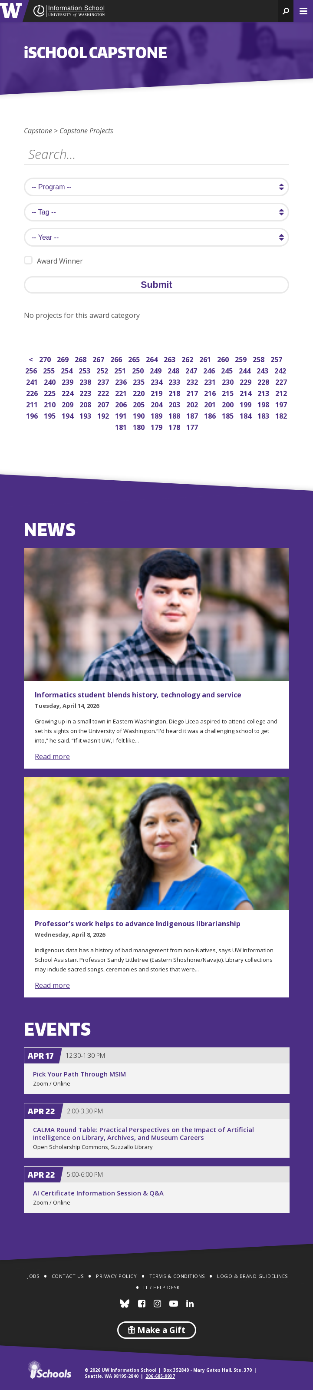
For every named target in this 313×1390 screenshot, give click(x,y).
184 (246, 415)
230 (228, 381)
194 (68, 415)
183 (264, 415)
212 (282, 392)
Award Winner (53, 261)
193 (86, 415)
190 (139, 415)
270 (46, 358)
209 (68, 403)
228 (264, 381)
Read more (52, 756)
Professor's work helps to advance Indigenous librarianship (138, 923)
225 (50, 392)
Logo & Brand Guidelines (252, 1276)
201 (211, 403)
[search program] (156, 187)
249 (156, 370)
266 (117, 358)
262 (188, 358)
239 (68, 381)
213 (264, 392)
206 (122, 403)
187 (193, 415)
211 (33, 403)
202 (193, 403)
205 (139, 403)
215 (228, 392)
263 (170, 358)
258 (259, 358)
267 (99, 358)
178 (175, 426)
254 (67, 370)
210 (50, 403)
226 (33, 392)
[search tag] (156, 212)
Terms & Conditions (177, 1276)
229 (246, 381)
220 (139, 392)
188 (175, 415)
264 (152, 358)
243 (263, 370)
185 (228, 415)
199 (246, 403)
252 (103, 370)
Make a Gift (156, 1330)
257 (277, 358)
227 (282, 381)
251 (121, 370)
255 (50, 370)
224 (68, 392)
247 (192, 370)
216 (211, 392)
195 (50, 415)
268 (81, 358)
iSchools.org (49, 1369)
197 (282, 403)
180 (139, 426)
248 (174, 370)
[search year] (156, 237)
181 (122, 426)
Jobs (33, 1276)
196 (33, 415)
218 (175, 392)
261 (206, 358)
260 (224, 358)
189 (157, 415)
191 (122, 415)
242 (281, 370)
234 (157, 381)
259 (241, 358)
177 (193, 426)
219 (157, 392)
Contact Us (68, 1276)
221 (122, 392)
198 (264, 403)
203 (175, 403)
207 (104, 403)
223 (86, 392)
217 (193, 392)
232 (193, 381)
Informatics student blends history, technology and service (138, 695)
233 (175, 381)
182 (282, 415)
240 (50, 381)
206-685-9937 (160, 1376)
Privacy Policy (116, 1276)
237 (104, 381)
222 (104, 392)
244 (245, 370)
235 (139, 381)
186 (211, 415)
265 (135, 358)
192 (104, 415)
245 (228, 370)
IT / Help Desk (161, 1287)
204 (157, 403)
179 (157, 426)
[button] (285, 11)
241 (33, 381)
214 (246, 392)
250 (139, 370)
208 (86, 403)
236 (122, 381)
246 (210, 370)
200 (228, 403)
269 (63, 358)
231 (211, 381)
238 (86, 381)
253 (85, 370)
